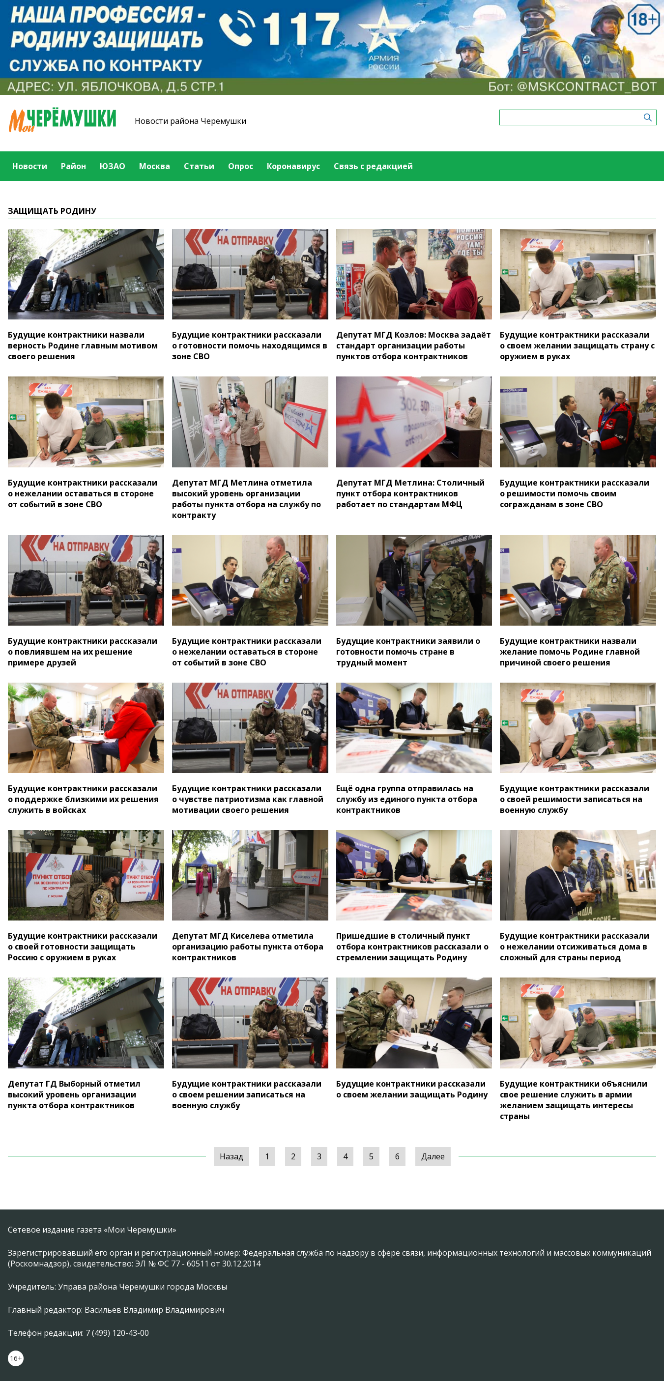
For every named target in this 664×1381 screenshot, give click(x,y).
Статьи (199, 166)
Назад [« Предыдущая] (231, 1156)
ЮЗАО (112, 166)
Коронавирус (293, 166)
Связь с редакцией (373, 166)
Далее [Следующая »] (433, 1156)
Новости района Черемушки (190, 121)
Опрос (240, 166)
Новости (29, 166)
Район (73, 166)
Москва (154, 166)
